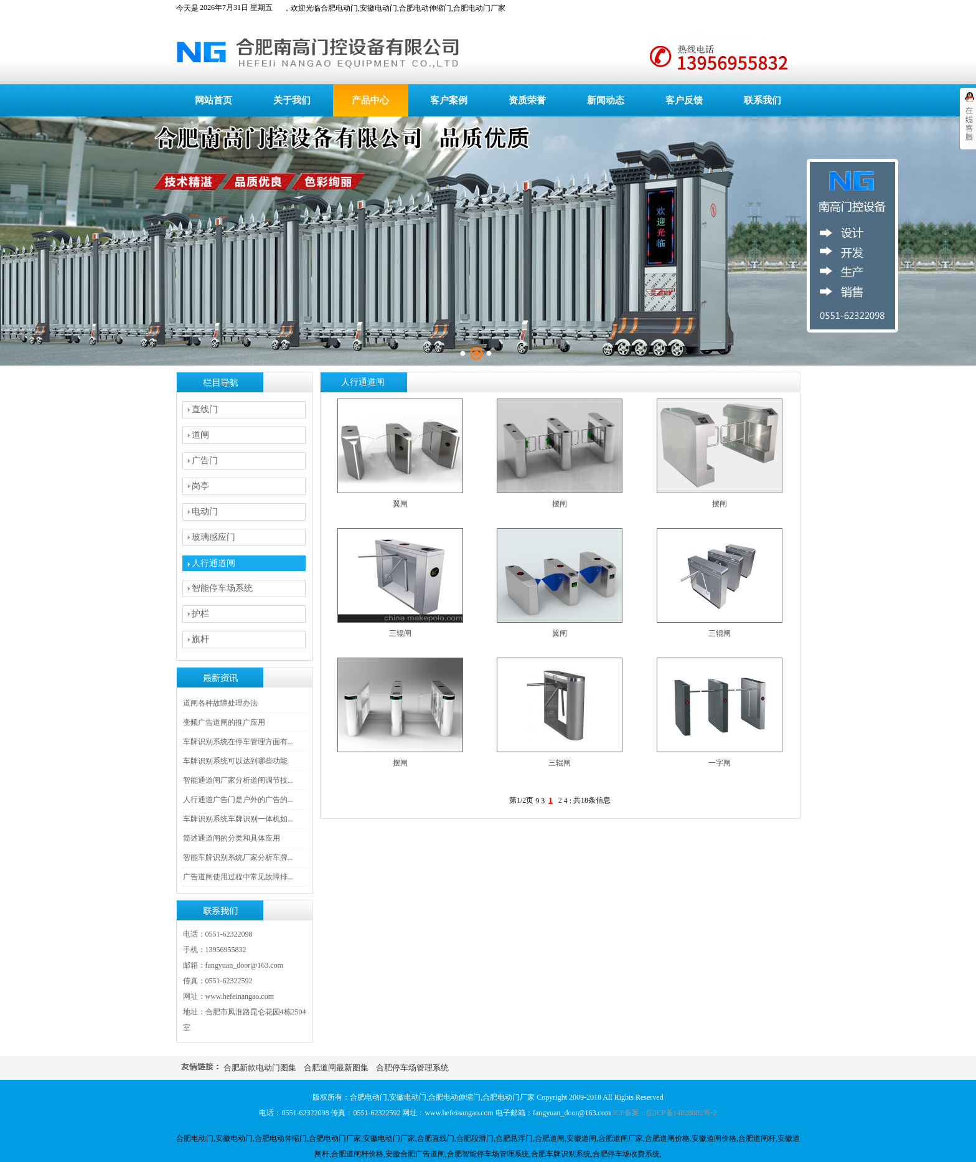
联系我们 (762, 100)
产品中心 (370, 100)
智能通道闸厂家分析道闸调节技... (238, 780)
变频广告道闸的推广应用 (224, 722)
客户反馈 (684, 100)
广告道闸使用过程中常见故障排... (238, 876)
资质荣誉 (527, 100)
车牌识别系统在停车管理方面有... (238, 741)
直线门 (205, 409)
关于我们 (292, 100)
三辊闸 (400, 633)
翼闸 (400, 503)
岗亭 (200, 486)
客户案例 (448, 100)
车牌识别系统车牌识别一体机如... (238, 819)
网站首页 (213, 100)
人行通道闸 (213, 563)
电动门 (205, 511)
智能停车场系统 (222, 588)
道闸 (200, 435)
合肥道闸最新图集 (336, 1067)
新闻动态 (605, 100)
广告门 (205, 460)
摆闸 (559, 503)
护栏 (200, 613)
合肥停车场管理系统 (412, 1067)
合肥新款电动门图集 (259, 1067)
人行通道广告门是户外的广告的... (238, 799)
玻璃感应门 (213, 537)
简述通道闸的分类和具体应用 (231, 838)
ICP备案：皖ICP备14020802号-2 (664, 1112)
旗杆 (200, 639)
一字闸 (719, 762)
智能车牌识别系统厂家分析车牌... (238, 857)
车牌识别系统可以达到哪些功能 (235, 761)
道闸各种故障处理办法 (220, 703)
